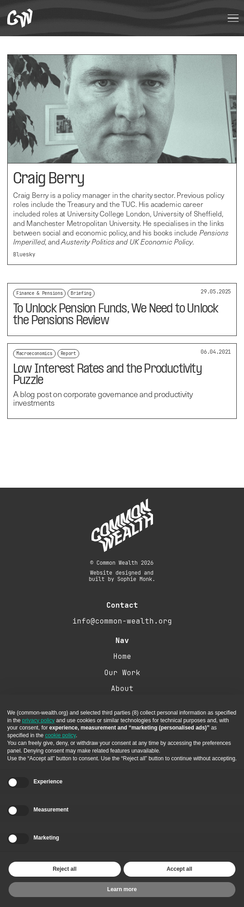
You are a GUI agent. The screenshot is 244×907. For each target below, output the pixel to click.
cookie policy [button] (60, 735)
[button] (233, 18)
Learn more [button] (122, 889)
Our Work (122, 672)
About (122, 688)
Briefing (81, 293)
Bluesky (24, 254)
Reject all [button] (65, 869)
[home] (20, 18)
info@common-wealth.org (122, 621)
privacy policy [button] (38, 720)
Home (122, 656)
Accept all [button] (179, 869)
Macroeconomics (34, 353)
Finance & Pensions (39, 293)
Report (68, 353)
